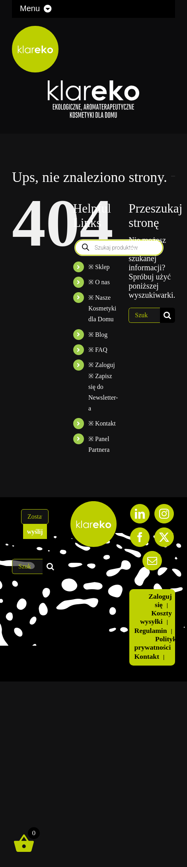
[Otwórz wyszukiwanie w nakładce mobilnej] (119, 247)
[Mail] (152, 560)
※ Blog (97, 334)
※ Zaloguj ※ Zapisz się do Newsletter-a (103, 386)
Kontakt (146, 656)
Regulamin (150, 631)
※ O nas (99, 282)
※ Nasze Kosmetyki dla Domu (102, 308)
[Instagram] (164, 513)
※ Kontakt (102, 423)
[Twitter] (164, 537)
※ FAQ (97, 349)
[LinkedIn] (140, 513)
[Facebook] (140, 537)
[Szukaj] (167, 315)
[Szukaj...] (144, 315)
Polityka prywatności (157, 643)
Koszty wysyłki (156, 617)
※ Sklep (98, 267)
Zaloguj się (160, 600)
